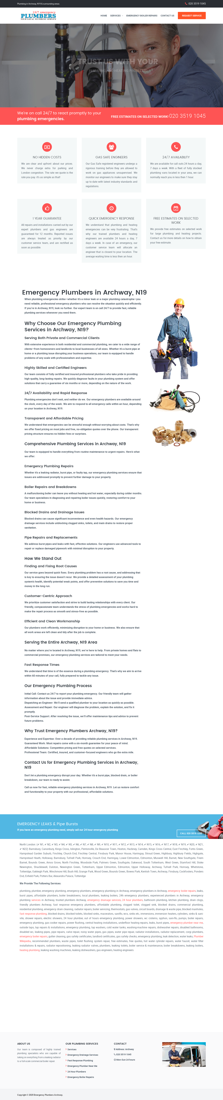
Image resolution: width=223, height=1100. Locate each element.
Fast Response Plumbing (80, 1059)
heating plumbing (30, 949)
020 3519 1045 (197, 3)
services (36, 900)
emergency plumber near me (186, 922)
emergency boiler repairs (182, 891)
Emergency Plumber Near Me (82, 1065)
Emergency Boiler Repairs (141, 15)
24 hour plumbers (132, 900)
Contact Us (167, 15)
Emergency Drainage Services (83, 1054)
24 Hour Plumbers (77, 1070)
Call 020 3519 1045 (191, 826)
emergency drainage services (104, 900)
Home (104, 15)
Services (115, 15)
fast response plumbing (33, 913)
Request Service (192, 15)
